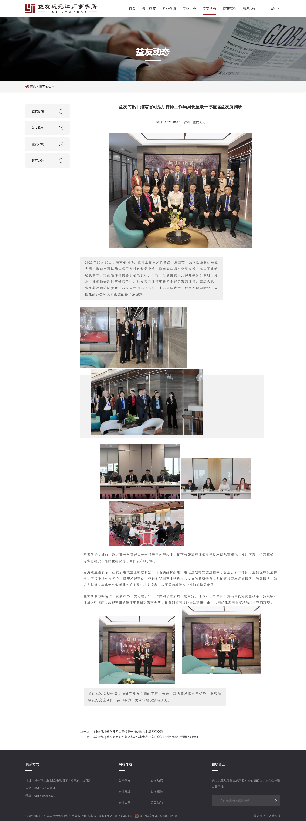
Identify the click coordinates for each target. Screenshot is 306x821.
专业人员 (189, 8)
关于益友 (149, 8)
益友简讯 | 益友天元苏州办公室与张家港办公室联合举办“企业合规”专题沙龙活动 (145, 737)
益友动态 (209, 8)
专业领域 (169, 8)
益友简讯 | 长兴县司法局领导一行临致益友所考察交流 (127, 731)
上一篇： (86, 731)
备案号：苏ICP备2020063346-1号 (109, 816)
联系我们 (249, 8)
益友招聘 (229, 8)
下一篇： (86, 737)
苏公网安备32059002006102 (155, 816)
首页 (132, 8)
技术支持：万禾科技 (267, 816)
